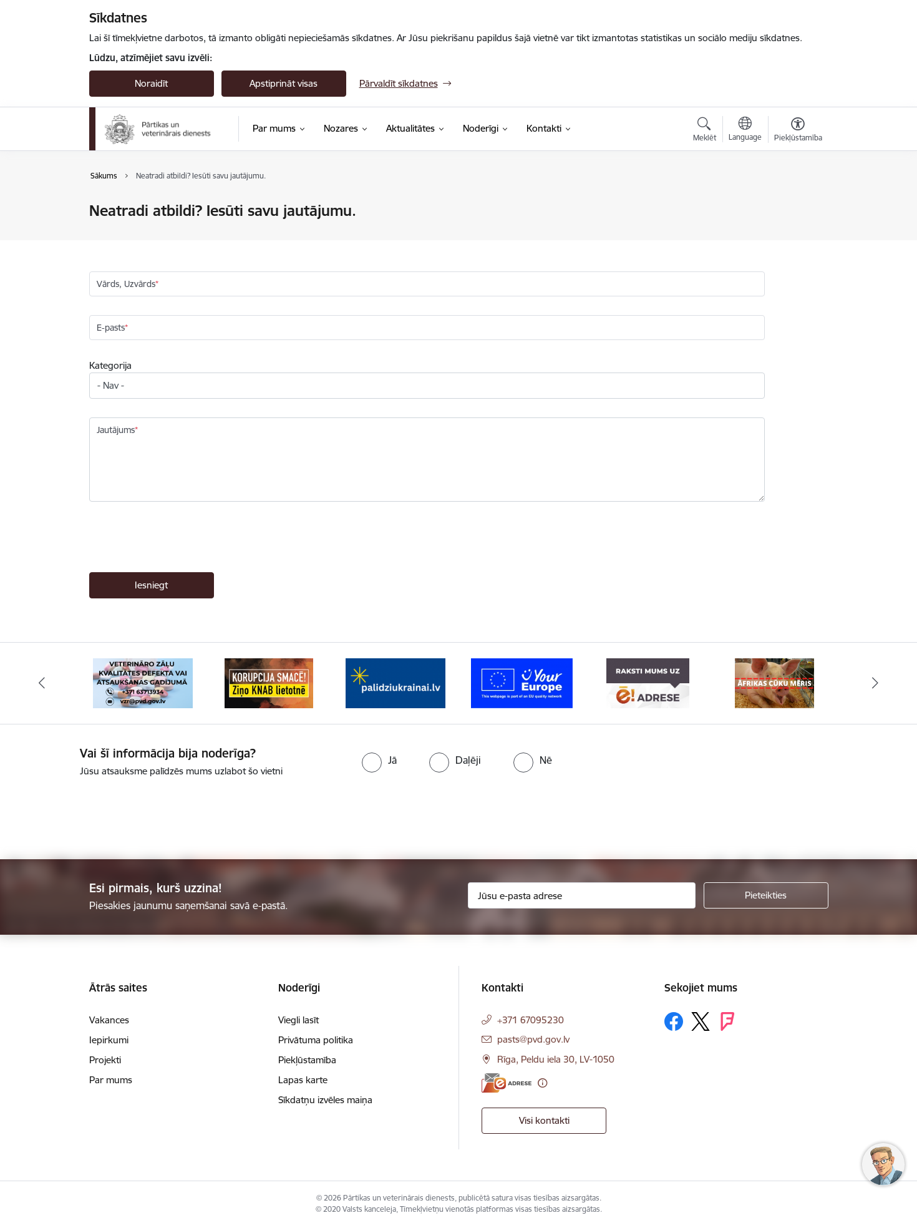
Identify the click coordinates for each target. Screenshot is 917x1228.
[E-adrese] (506, 1083)
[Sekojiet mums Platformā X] (700, 1021)
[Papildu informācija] (542, 1083)
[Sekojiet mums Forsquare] (727, 1021)
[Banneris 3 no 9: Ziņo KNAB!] (269, 682)
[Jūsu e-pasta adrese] (582, 895)
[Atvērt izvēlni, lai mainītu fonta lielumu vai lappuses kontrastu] (798, 131)
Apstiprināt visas (284, 83)
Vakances (109, 1020)
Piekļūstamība (307, 1060)
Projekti (105, 1060)
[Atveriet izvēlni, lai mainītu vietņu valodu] (745, 130)
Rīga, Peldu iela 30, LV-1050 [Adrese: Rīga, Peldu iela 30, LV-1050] (555, 1059)
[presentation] (184, 538)
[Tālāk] (876, 683)
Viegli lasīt (298, 1020)
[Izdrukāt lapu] (797, 205)
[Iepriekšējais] (42, 683)
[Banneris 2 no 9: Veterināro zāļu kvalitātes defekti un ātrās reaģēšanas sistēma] (143, 682)
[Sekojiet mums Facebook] (673, 1021)
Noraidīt (151, 83)
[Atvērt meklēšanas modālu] (704, 131)
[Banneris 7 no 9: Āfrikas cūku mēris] (774, 682)
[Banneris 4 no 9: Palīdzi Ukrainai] (395, 682)
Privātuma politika (315, 1040)
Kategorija (110, 365)
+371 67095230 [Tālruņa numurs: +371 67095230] (530, 1020)
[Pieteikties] (766, 895)
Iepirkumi (109, 1040)
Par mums (110, 1080)
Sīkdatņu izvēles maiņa (325, 1100)
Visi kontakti (544, 1120)
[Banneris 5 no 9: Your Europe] (522, 682)
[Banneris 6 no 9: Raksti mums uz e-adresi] (647, 682)
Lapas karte (303, 1080)
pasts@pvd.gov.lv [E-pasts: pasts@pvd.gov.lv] (533, 1039)
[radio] (379, 760)
